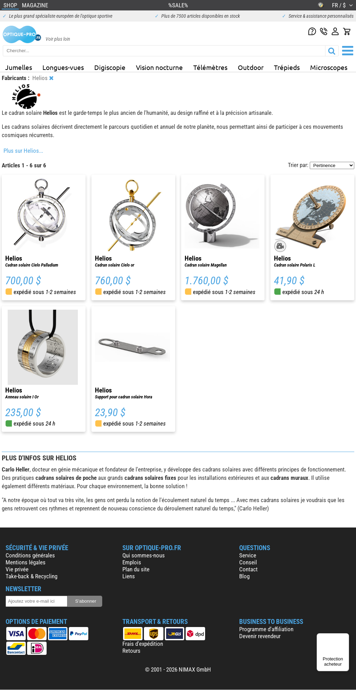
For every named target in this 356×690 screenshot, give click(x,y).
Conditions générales (30, 555)
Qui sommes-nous (143, 555)
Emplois (131, 562)
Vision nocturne (159, 67)
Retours (131, 650)
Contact (248, 569)
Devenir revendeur (260, 636)
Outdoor (251, 67)
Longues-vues (63, 67)
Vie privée (17, 569)
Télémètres (210, 67)
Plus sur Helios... (23, 150)
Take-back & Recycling (31, 576)
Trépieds (287, 67)
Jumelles (18, 67)
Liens (128, 576)
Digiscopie (110, 67)
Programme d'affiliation (266, 629)
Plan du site (135, 569)
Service (247, 555)
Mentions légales (26, 562)
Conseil (248, 562)
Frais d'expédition (142, 643)
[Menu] (345, 637)
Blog (244, 576)
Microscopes (328, 67)
